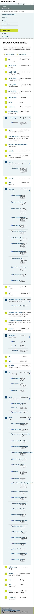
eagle (14, 346)
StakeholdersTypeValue (16, 543)
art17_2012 (12, 85)
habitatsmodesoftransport (16, 267)
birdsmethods (16, 208)
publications (12, 567)
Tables (4, 21)
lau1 (9, 356)
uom (9, 584)
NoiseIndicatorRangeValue (16, 491)
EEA (9, 1)
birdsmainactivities (16, 202)
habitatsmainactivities (16, 251)
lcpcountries (16, 378)
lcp (9, 372)
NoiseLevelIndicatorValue (16, 503)
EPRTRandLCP (13, 136)
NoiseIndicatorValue (16, 497)
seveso (10, 573)
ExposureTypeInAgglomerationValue (16, 452)
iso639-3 (15, 471)
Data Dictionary (14, 11)
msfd (10, 397)
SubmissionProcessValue (16, 553)
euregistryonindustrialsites (13, 144)
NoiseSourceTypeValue (16, 509)
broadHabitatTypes (16, 403)
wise (10, 591)
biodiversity (12, 97)
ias (9, 287)
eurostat (11, 151)
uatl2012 (15, 350)
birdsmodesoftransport (16, 217)
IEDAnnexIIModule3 (13, 312)
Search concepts (22, 54)
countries (16, 168)
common (11, 107)
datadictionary (13, 111)
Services (4, 33)
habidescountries (16, 238)
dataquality (12, 118)
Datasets (4, 17)
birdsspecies (16, 225)
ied (9, 293)
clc (14, 341)
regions (15, 407)
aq (9, 59)
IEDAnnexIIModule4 (13, 320)
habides (11, 189)
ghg (9, 182)
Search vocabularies (10, 54)
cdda (10, 102)
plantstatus (16, 383)
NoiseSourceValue (16, 514)
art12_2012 (12, 65)
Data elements (6, 24)
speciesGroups (16, 412)
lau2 (9, 361)
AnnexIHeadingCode (16, 305)
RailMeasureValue (16, 526)
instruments (16, 280)
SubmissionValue (16, 559)
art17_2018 (12, 91)
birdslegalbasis (16, 195)
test (9, 580)
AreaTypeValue (16, 429)
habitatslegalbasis (16, 243)
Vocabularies (6, 30)
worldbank (12, 597)
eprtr (10, 130)
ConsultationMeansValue (16, 441)
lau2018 (11, 365)
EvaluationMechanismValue (16, 446)
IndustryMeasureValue (16, 464)
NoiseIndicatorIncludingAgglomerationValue (16, 483)
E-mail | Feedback (7, 609)
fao (9, 155)
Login (21, 4)
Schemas (4, 27)
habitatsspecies (16, 274)
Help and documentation (8, 14)
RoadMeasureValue (16, 537)
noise (10, 417)
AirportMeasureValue (16, 423)
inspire (10, 329)
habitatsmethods (16, 258)
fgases (10, 162)
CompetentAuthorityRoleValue (16, 434)
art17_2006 (12, 78)
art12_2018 (12, 72)
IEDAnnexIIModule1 (13, 299)
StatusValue (16, 549)
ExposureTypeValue (16, 459)
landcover (11, 335)
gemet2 (10, 178)
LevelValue (16, 478)
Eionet (8, 11)
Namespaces (5, 36)
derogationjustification (16, 231)
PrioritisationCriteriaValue (16, 520)
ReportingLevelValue (16, 531)
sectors (15, 390)
